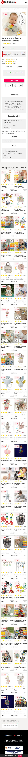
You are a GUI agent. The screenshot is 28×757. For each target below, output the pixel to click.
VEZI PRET (14, 80)
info (12, 190)
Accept (20, 755)
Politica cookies (18, 742)
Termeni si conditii (11, 740)
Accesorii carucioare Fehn (21, 9)
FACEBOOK (9, 735)
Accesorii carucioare (7, 9)
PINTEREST (18, 735)
